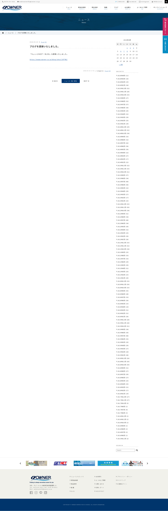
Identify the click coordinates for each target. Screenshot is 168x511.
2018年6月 (121, 377)
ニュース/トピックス (77, 477)
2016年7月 (121, 432)
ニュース (11, 33)
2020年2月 (121, 313)
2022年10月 (121, 210)
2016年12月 (121, 416)
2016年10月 (121, 422)
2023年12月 (121, 165)
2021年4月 (121, 268)
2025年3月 (121, 117)
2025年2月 (121, 120)
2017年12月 (121, 397)
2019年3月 (121, 349)
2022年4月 (121, 230)
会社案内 (98, 477)
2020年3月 (121, 310)
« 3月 (121, 64)
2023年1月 (121, 201)
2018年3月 (121, 387)
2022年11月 (121, 207)
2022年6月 (121, 223)
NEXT (87, 81)
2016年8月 (121, 429)
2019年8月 (121, 333)
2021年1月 (121, 278)
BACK (55, 81)
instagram (144, 2)
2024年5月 (121, 149)
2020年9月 (121, 291)
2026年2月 (121, 82)
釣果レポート (100, 488)
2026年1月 (121, 85)
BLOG (73, 491)
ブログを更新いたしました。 (27, 33)
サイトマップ (121, 480)
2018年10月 (121, 365)
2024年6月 (121, 146)
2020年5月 (121, 304)
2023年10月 (121, 172)
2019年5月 (121, 342)
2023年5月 (121, 188)
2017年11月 (121, 400)
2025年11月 (121, 92)
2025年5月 (121, 111)
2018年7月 (121, 374)
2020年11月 (121, 284)
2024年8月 (121, 140)
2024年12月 (121, 127)
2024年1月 (121, 162)
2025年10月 (121, 95)
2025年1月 (121, 124)
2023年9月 (121, 175)
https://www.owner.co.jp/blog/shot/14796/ (48, 59)
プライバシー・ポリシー (124, 477)
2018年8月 (121, 371)
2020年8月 (121, 294)
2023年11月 (121, 169)
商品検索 (74, 484)
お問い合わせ (100, 484)
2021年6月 (121, 262)
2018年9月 (121, 368)
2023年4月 (121, 191)
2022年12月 (121, 204)
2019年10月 (121, 326)
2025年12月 (121, 88)
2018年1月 (121, 394)
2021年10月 (121, 249)
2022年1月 (121, 239)
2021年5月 (121, 265)
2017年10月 (121, 403)
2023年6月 (121, 185)
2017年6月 (121, 413)
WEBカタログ (156, 2)
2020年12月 (121, 281)
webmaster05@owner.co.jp (28, 2)
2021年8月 (121, 255)
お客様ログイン (122, 484)
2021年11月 (121, 246)
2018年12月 (121, 358)
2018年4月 (121, 384)
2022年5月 (121, 226)
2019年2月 (121, 352)
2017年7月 (121, 410)
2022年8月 (121, 217)
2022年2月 (121, 236)
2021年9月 (121, 252)
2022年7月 (121, 220)
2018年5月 (121, 381)
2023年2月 (121, 198)
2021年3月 (121, 271)
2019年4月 (121, 345)
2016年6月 (121, 435)
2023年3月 (121, 194)
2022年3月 (121, 233)
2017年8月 (121, 406)
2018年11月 (121, 361)
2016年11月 (121, 419)
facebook (131, 2)
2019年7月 (121, 336)
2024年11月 (121, 130)
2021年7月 (121, 259)
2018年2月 (121, 390)
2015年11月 (121, 439)
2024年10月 (121, 133)
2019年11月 (121, 323)
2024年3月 (121, 156)
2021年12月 (121, 243)
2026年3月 (121, 79)
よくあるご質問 (100, 480)
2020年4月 (121, 307)
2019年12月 (121, 320)
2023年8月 (121, 178)
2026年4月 (121, 75)
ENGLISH (121, 2)
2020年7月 (121, 297)
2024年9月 (121, 137)
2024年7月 (121, 143)
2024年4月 (121, 153)
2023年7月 (121, 181)
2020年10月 (121, 288)
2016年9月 (121, 426)
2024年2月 (121, 159)
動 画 (72, 488)
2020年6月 (121, 300)
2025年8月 (121, 101)
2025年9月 (121, 98)
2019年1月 (121, 355)
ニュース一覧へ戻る (70, 81)
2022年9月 (121, 214)
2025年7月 (121, 104)
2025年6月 (121, 108)
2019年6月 (121, 339)
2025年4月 (121, 114)
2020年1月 (121, 316)
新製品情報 (74, 480)
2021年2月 (121, 275)
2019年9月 (121, 329)
